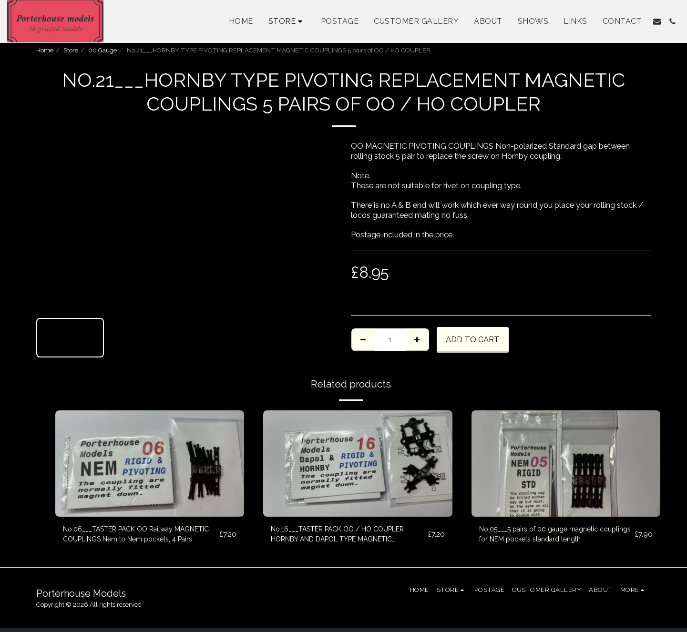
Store (70, 50)
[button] (657, 21)
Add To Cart (473, 339)
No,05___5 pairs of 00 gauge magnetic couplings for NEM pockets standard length (556, 536)
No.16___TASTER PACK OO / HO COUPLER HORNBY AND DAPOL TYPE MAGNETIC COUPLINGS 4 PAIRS (341, 536)
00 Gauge (102, 50)
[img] (150, 463)
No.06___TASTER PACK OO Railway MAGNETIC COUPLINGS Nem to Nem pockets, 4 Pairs (131, 536)
